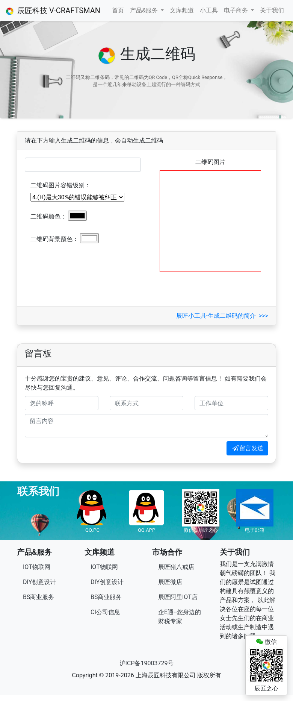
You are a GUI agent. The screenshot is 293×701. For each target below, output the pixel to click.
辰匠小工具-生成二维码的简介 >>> (222, 315)
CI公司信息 (105, 612)
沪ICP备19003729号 (146, 663)
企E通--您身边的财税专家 (179, 616)
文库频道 (182, 10)
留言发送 (247, 448)
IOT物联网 (36, 567)
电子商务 (236, 10)
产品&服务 (144, 10)
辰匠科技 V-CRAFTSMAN (53, 10)
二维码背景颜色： (54, 239)
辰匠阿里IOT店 (178, 597)
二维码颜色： (48, 216)
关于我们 (272, 10)
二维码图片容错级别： (60, 185)
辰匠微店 (170, 582)
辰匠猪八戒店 (176, 567)
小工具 (209, 10)
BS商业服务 (38, 597)
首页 (118, 10)
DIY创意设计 (39, 582)
